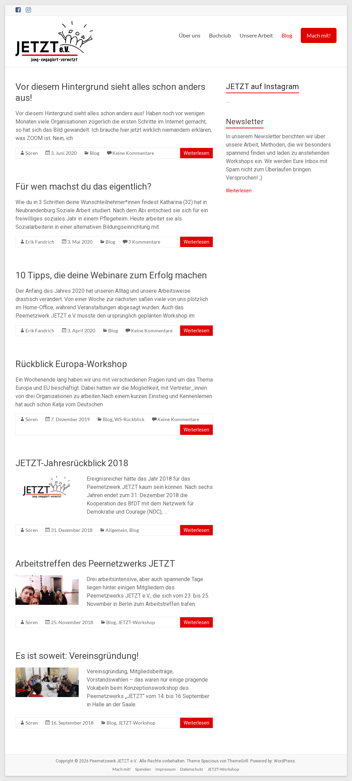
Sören (31, 153)
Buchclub (220, 35)
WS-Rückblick (129, 419)
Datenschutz (191, 769)
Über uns (189, 35)
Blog (287, 35)
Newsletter (245, 121)
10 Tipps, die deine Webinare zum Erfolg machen (111, 275)
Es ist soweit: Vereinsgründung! (77, 656)
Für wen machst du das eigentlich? (83, 186)
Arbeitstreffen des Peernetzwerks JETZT (95, 563)
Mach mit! (319, 35)
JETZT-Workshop (136, 622)
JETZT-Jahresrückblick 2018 (72, 463)
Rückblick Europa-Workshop (71, 364)
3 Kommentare (144, 242)
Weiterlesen (196, 153)
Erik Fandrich (39, 242)
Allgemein (116, 530)
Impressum (165, 769)
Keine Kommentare (133, 153)
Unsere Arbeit (256, 35)
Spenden (143, 769)
